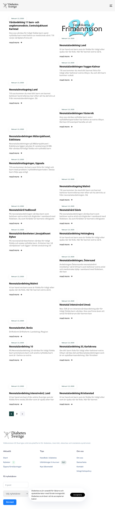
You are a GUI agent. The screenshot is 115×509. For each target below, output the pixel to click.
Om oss (80, 458)
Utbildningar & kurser (53, 462)
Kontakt (80, 467)
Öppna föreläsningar (12, 467)
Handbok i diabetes (48, 458)
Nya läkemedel (46, 467)
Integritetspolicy (84, 471)
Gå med (10, 502)
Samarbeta (81, 462)
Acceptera (77, 495)
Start (5, 458)
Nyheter (9, 462)
